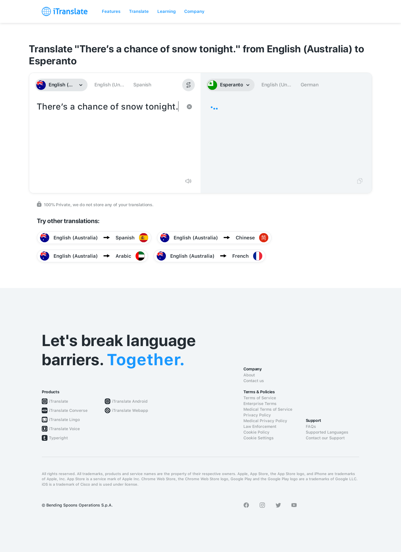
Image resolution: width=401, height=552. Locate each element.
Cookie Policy (256, 432)
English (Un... (109, 85)
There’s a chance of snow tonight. (109, 136)
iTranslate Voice (64, 428)
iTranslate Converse (68, 410)
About (249, 375)
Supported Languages (327, 432)
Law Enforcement (259, 426)
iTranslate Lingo (64, 419)
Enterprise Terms (260, 403)
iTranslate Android (130, 401)
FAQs (311, 426)
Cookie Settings (258, 438)
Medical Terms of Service (267, 409)
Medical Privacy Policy (265, 420)
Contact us (253, 380)
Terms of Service (259, 398)
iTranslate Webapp (130, 410)
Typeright (58, 438)
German (310, 85)
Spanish (142, 85)
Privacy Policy (257, 415)
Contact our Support (325, 438)
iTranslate (58, 401)
